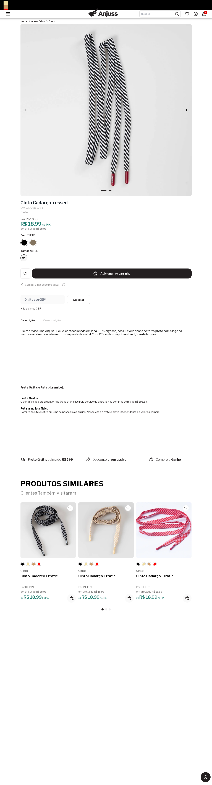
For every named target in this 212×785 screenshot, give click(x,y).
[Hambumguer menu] (8, 14)
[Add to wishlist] (25, 273)
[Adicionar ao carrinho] (71, 598)
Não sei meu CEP (30, 308)
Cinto (52, 21)
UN (23, 258)
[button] (186, 110)
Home (24, 21)
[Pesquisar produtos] (177, 14)
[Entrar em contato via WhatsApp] (206, 777)
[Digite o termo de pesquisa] (158, 14)
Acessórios (38, 21)
